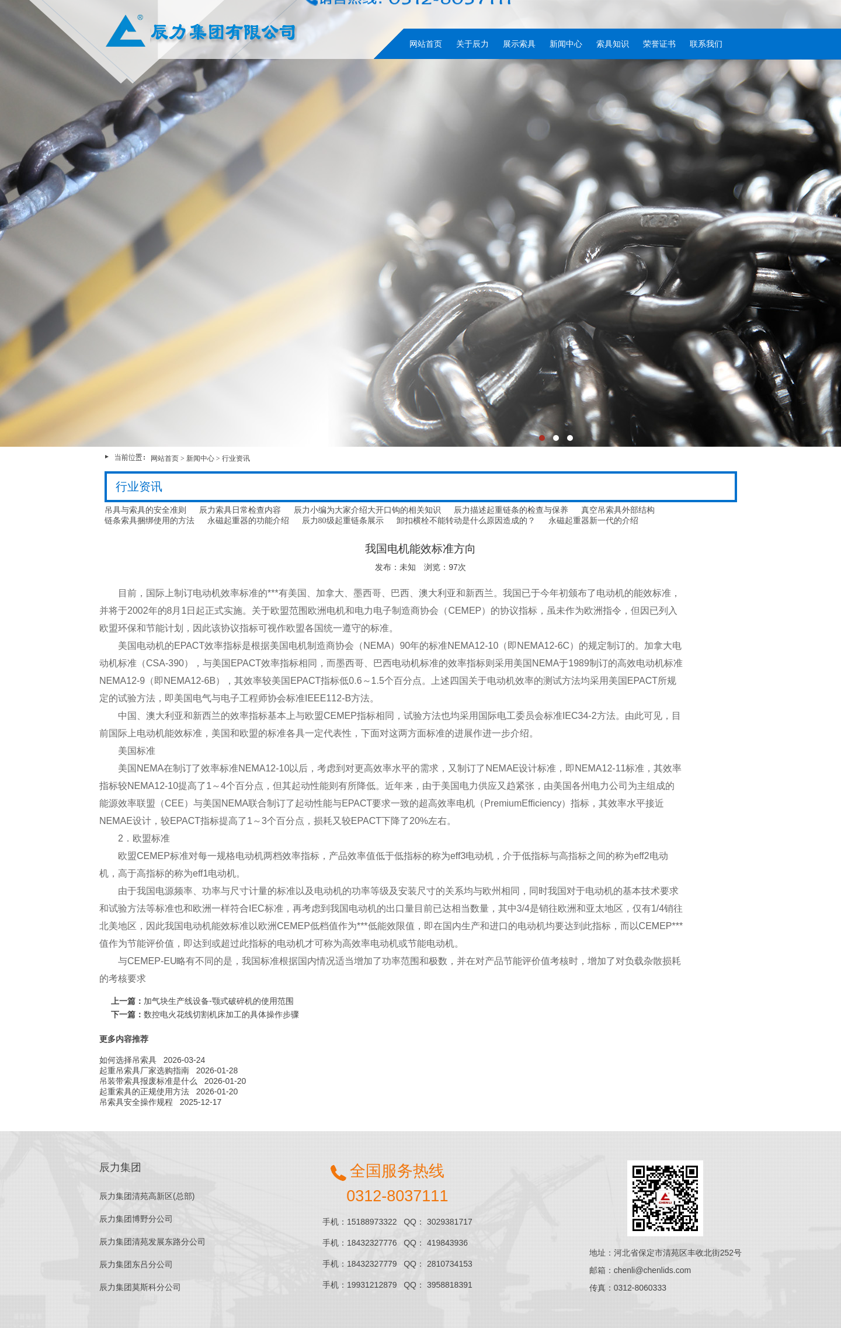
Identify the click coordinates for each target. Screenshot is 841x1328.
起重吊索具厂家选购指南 (144, 1070)
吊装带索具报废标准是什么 (148, 1081)
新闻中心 (566, 43)
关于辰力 (472, 43)
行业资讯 (236, 458)
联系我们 (706, 43)
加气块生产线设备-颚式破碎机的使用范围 (219, 1001)
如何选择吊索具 (128, 1060)
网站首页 (425, 43)
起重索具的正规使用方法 (144, 1091)
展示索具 (519, 43)
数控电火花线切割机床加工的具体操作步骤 (221, 1014)
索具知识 (612, 43)
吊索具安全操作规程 (136, 1102)
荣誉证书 (659, 43)
